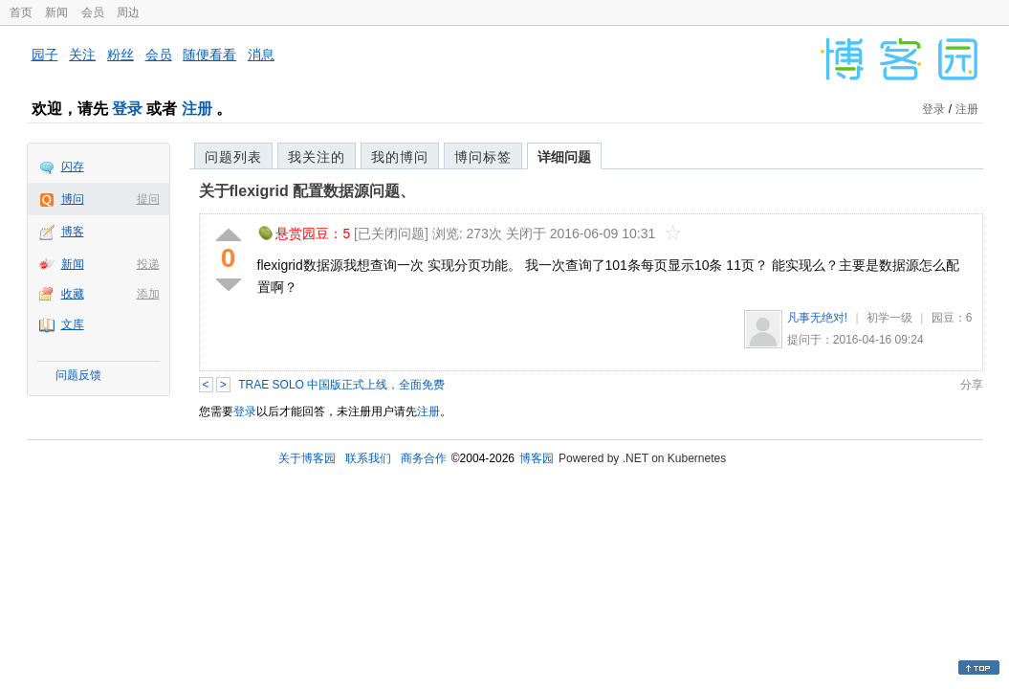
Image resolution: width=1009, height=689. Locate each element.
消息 (261, 54)
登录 (127, 108)
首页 (21, 12)
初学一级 (889, 317)
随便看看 (209, 54)
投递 (148, 264)
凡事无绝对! (817, 317)
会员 (92, 12)
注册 (197, 108)
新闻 (56, 12)
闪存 (72, 166)
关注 (82, 54)
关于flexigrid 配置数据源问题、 (307, 191)
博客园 (536, 458)
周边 (128, 12)
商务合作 (424, 458)
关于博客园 (307, 458)
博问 (72, 199)
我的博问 (399, 157)
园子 (45, 54)
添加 (148, 293)
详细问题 (564, 157)
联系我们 (368, 458)
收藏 (72, 293)
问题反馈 (78, 375)
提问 (148, 199)
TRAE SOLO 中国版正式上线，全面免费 (341, 384)
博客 (72, 231)
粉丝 (120, 54)
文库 (72, 324)
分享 (971, 384)
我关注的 (316, 157)
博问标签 (483, 157)
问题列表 (233, 157)
